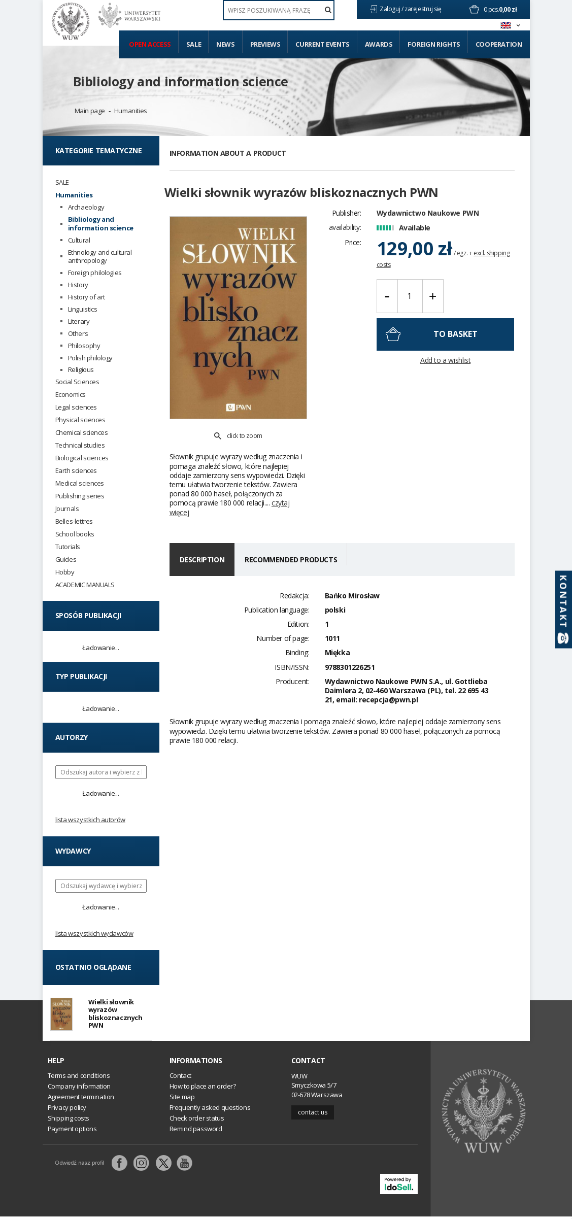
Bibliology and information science (180, 81)
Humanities (130, 110)
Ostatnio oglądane (93, 967)
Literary (79, 321)
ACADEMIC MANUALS (85, 585)
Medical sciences (80, 483)
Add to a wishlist (445, 372)
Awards (379, 44)
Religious (81, 369)
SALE (62, 182)
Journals (67, 508)
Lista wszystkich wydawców (94, 933)
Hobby (65, 572)
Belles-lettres (74, 521)
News (225, 44)
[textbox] (279, 10)
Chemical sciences (81, 432)
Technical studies (80, 445)
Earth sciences (76, 470)
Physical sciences (80, 420)
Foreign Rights (434, 44)
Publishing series (80, 496)
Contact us (312, 1114)
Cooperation (499, 44)
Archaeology (86, 207)
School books (74, 534)
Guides (66, 559)
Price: (353, 254)
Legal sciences (76, 407)
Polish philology (90, 358)
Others (78, 333)
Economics (70, 394)
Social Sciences (77, 382)
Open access (150, 44)
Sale (193, 44)
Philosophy (84, 346)
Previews (265, 44)
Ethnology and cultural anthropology (100, 256)
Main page (90, 110)
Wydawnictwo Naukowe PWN (428, 225)
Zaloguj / (392, 9)
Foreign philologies (95, 272)
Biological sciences (82, 458)
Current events (322, 44)
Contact (308, 1062)
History (78, 285)
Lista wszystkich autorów (90, 819)
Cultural (79, 240)
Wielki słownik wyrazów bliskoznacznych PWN (115, 1014)
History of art (86, 297)
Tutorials (67, 547)
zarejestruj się (424, 9)
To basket (455, 346)
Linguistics (82, 309)
